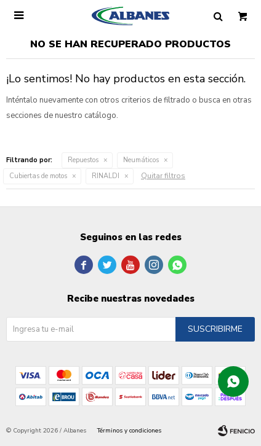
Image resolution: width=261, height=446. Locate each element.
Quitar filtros (163, 176)
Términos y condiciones (129, 430)
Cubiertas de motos (38, 176)
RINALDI (105, 176)
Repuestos (83, 160)
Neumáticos (141, 160)
